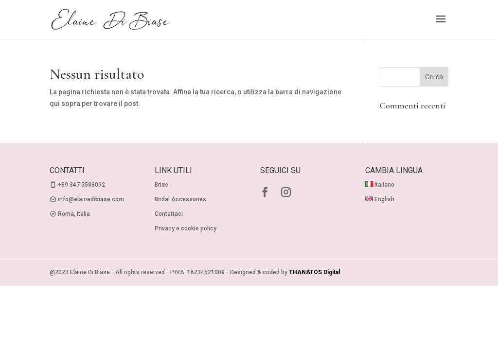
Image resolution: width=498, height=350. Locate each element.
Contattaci (169, 213)
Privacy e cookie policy (185, 228)
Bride (161, 184)
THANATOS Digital (314, 272)
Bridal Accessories (180, 199)
